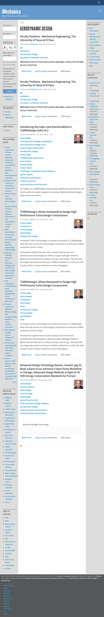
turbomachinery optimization (33, 413)
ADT (31, 134)
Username (7, 25)
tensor (7, 502)
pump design (25, 383)
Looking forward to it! (95, 96)
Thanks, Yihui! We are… (93, 197)
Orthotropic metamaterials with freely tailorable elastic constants (10, 349)
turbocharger (26, 223)
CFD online (9, 535)
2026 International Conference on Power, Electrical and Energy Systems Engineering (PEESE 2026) (10, 239)
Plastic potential (8, 448)
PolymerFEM (10, 550)
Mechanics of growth (10, 430)
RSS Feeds (94, 63)
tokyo (22, 306)
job (21, 47)
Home (22, 23)
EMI (6, 538)
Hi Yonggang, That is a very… (95, 161)
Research (6, 593)
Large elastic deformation (10, 419)
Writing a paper (8, 480)
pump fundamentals (29, 400)
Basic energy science (10, 525)
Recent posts (8, 585)
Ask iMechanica (94, 29)
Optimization (26, 316)
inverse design (26, 164)
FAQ (91, 66)
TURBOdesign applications (31, 158)
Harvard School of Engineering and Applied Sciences (45, 578)
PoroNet (8, 553)
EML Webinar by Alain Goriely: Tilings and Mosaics (10, 335)
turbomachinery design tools (33, 144)
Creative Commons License (67, 576)
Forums (8, 112)
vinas (22, 319)
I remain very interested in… (94, 85)
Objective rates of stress (10, 442)
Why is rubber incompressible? (11, 474)
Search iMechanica (9, 116)
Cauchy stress (10, 409)
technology (25, 303)
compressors (25, 226)
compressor (25, 299)
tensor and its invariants (10, 497)
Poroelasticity (10, 452)
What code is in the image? (8, 54)
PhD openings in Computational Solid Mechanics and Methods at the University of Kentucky (11, 291)
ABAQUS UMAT (8, 398)
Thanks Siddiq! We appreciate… (95, 106)
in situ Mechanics (9, 492)
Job (4, 611)
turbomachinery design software (34, 403)
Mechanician (8, 598)
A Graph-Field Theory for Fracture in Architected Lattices (10, 185)
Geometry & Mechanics (9, 413)
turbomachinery (27, 387)
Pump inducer (26, 168)
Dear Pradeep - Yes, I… (95, 185)
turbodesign (25, 138)
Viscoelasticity (10, 470)
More (15, 382)
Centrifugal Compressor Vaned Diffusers (37, 171)
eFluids (8, 568)
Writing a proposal (8, 486)
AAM (6, 518)
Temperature (10, 461)
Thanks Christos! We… (93, 135)
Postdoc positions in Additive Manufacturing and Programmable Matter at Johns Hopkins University (11, 315)
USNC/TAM (9, 565)
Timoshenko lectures (10, 465)
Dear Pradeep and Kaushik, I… (95, 174)
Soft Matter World (9, 561)
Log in (37, 71)
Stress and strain (9, 457)
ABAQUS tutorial (8, 404)
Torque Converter (28, 181)
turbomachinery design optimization (36, 141)
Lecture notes (95, 60)
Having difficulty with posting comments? (95, 38)
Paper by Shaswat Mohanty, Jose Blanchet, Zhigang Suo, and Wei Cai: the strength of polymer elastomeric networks (10, 265)
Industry (6, 606)
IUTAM (7, 547)
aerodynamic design (29, 54)
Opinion (6, 601)
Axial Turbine (25, 161)
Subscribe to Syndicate (88, 218)
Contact (6, 591)
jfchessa (33, 44)
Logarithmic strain (9, 425)
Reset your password (9, 97)
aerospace (24, 51)
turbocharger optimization (32, 148)
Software (6, 604)
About (5, 588)
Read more (26, 71)
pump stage (25, 154)
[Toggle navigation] (100, 11)
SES (6, 556)
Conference (7, 609)
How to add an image (95, 46)
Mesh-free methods (9, 436)
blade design (25, 390)
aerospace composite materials (34, 57)
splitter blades (26, 174)
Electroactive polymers (10, 543)
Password (6, 34)
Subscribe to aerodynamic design (21, 446)
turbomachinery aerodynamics (33, 184)
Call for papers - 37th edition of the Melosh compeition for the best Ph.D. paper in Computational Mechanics (11, 368)
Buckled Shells (8, 531)
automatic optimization (30, 177)
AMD (7, 521)
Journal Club (94, 57)
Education (7, 596)
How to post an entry (94, 52)
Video (5, 614)
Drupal (98, 576)
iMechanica (11, 11)
